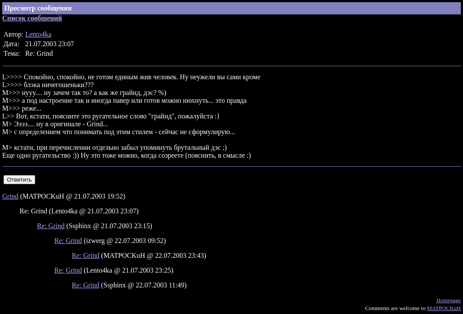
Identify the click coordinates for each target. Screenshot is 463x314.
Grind (10, 196)
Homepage (448, 300)
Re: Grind (51, 226)
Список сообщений (32, 18)
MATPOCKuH (444, 308)
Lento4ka (38, 34)
